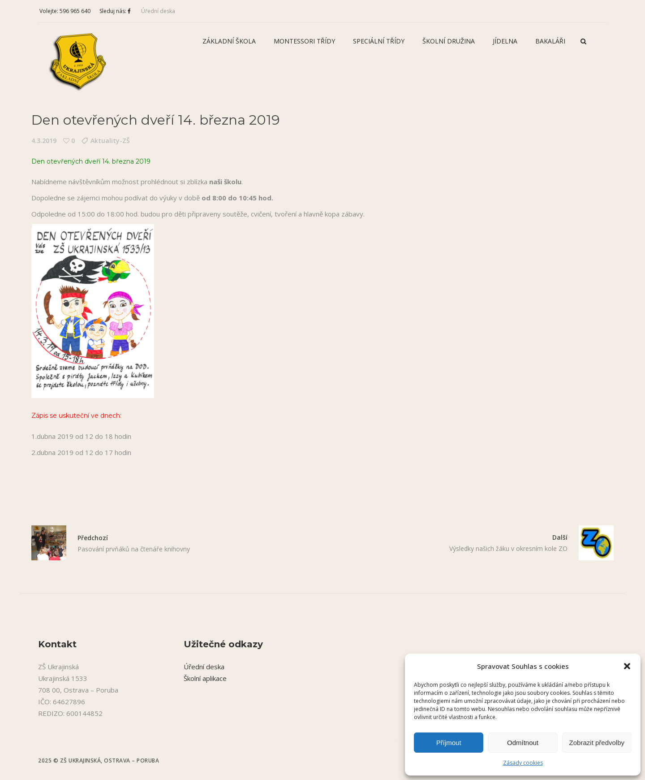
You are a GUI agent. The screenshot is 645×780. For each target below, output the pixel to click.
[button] (627, 666)
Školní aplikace (205, 678)
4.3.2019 (43, 140)
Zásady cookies (523, 763)
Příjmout (448, 742)
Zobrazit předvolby (596, 742)
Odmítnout (522, 742)
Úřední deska (158, 11)
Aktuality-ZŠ (110, 140)
